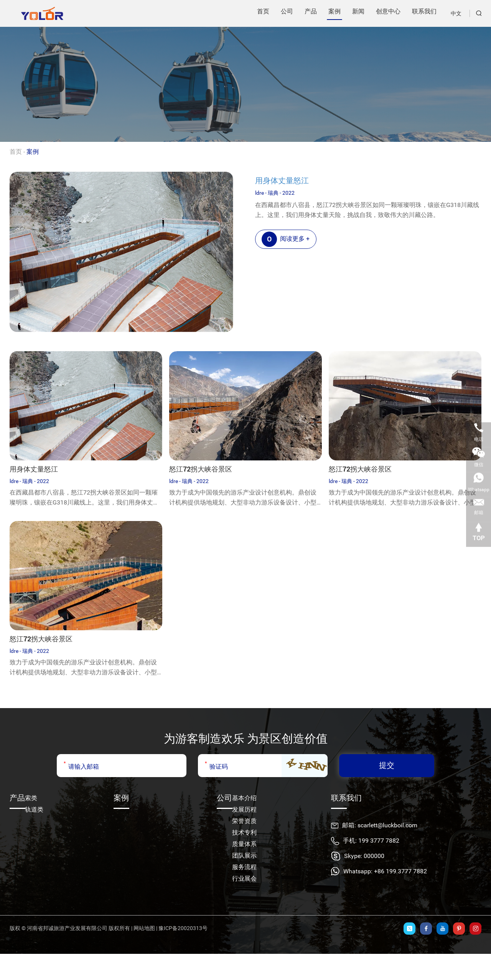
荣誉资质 (244, 821)
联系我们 (346, 797)
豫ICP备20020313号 (183, 928)
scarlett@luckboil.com (387, 825)
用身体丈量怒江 (282, 180)
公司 (224, 797)
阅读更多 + (286, 239)
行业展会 (244, 878)
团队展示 (244, 855)
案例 (32, 151)
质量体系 (244, 844)
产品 (17, 797)
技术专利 (244, 832)
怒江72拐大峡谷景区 (200, 469)
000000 (374, 856)
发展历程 (244, 809)
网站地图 (144, 928)
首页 (16, 151)
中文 (456, 13)
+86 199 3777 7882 (400, 871)
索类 (31, 798)
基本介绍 (244, 798)
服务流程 (244, 867)
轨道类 (34, 809)
